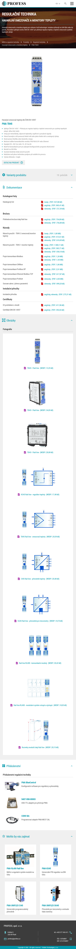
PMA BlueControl (28, 782)
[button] (38, 175)
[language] (58, 3)
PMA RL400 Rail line (15, 868)
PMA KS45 (46, 868)
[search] (65, 3)
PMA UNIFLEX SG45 (50, 905)
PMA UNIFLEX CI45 (15, 905)
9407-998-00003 (28, 799)
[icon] (71, 175)
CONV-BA (25, 815)
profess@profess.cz (14, 939)
